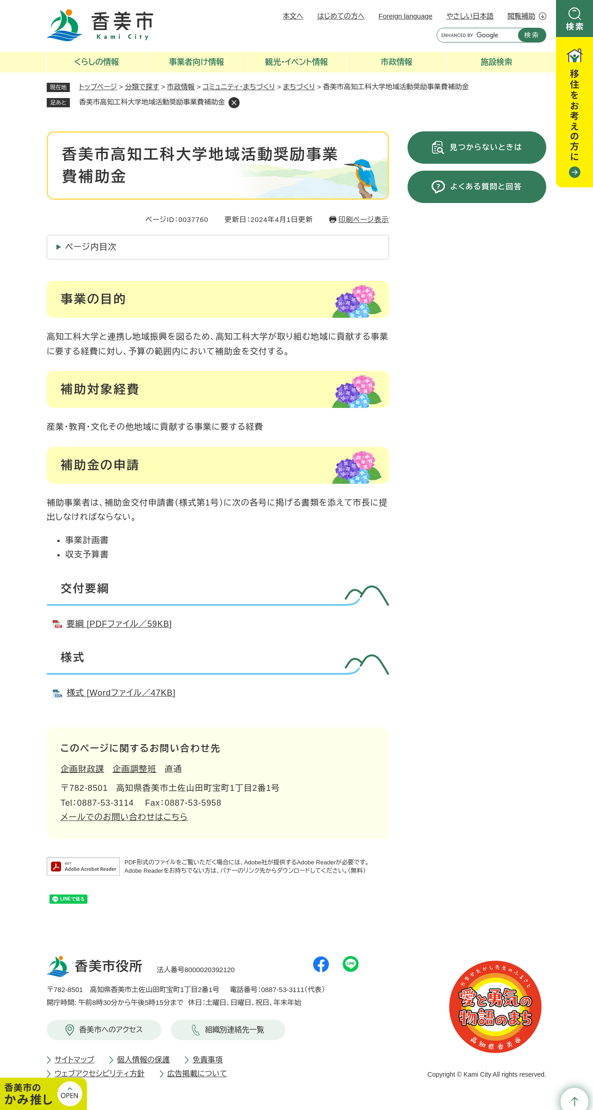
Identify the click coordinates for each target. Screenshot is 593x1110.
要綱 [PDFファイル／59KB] (119, 624)
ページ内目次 (91, 247)
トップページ (98, 87)
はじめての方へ (340, 16)
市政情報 (181, 87)
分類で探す (142, 87)
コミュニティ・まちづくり (239, 87)
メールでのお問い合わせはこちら (124, 817)
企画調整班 (135, 769)
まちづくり (299, 87)
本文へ (293, 16)
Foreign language (405, 16)
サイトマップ (74, 1060)
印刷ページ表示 (364, 219)
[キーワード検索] (475, 35)
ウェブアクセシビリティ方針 (100, 1074)
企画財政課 (83, 769)
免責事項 (207, 1060)
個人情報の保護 (143, 1060)
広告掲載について (197, 1074)
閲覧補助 (521, 16)
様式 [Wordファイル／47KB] (121, 692)
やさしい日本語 (470, 16)
